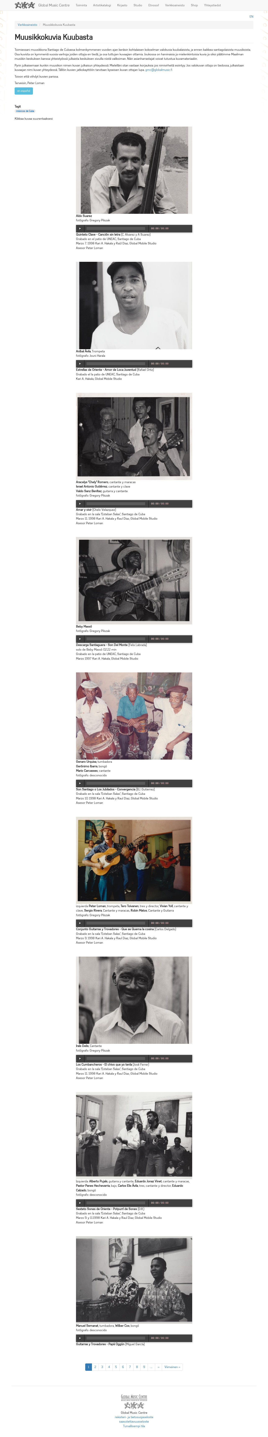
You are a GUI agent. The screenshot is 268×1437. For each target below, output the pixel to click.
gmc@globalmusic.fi (158, 70)
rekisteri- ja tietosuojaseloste (134, 1417)
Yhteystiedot (212, 5)
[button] (134, 170)
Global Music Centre (54, 5)
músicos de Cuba (25, 111)
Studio (138, 5)
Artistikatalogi (102, 5)
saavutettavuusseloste (134, 1421)
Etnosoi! (153, 5)
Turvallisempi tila (134, 1426)
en (251, 16)
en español (23, 91)
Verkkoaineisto (175, 5)
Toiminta (81, 5)
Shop (194, 5)
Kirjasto (122, 5)
